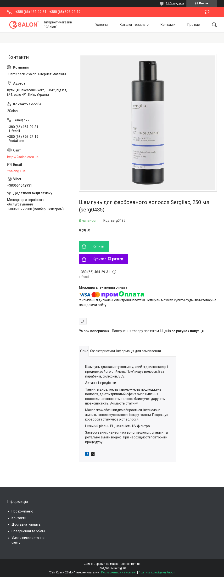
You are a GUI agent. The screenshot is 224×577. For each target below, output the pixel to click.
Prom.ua (134, 564)
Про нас (193, 25)
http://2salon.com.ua (23, 157)
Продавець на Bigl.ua (112, 568)
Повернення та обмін (28, 531)
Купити (98, 246)
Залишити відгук (207, 12)
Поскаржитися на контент (118, 572)
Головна (101, 25)
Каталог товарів (132, 25)
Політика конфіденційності (157, 572)
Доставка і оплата (25, 524)
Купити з (108, 259)
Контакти (168, 25)
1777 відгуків (175, 3)
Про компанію (22, 511)
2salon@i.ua (16, 171)
